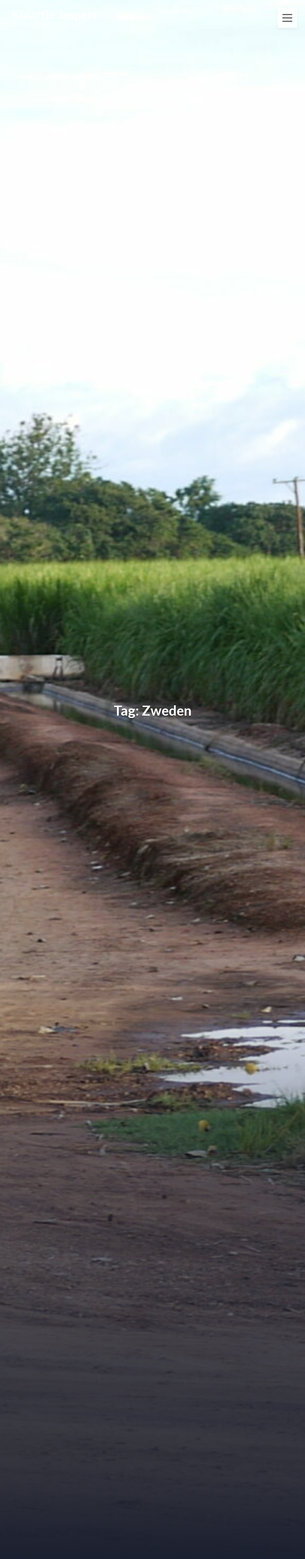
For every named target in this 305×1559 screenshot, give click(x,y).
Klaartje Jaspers (54, 14)
